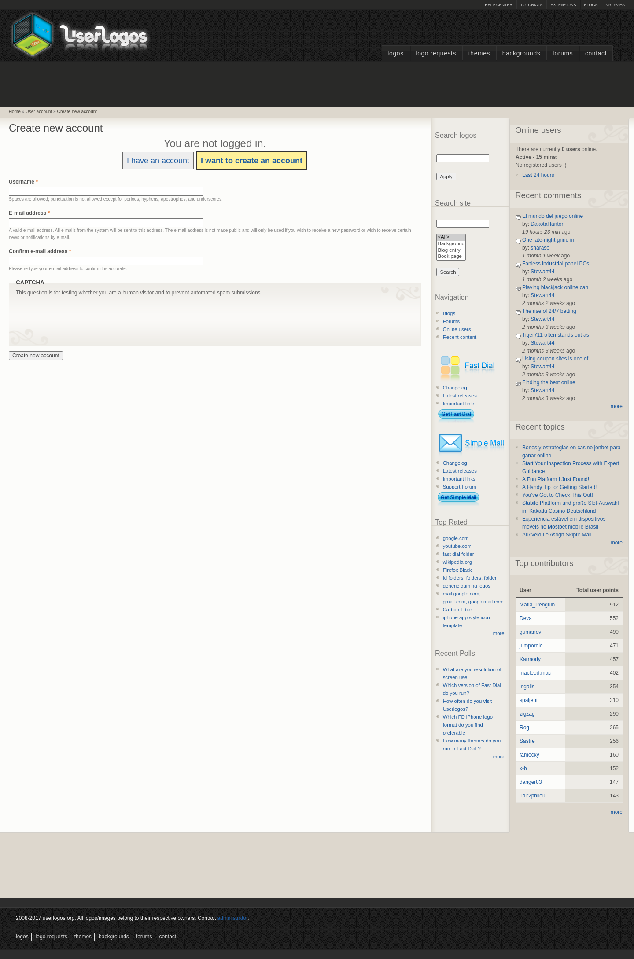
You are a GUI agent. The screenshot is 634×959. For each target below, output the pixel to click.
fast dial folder (458, 554)
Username (23, 182)
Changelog (455, 387)
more (499, 633)
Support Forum (459, 486)
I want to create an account (251, 160)
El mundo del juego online (552, 216)
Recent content (460, 337)
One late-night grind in (548, 240)
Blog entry (451, 250)
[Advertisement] (317, 83)
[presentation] (83, 314)
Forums (563, 53)
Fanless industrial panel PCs (555, 264)
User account (39, 111)
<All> (451, 237)
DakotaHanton (547, 224)
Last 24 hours (538, 175)
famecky (529, 755)
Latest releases (460, 395)
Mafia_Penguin (537, 605)
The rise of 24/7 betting (549, 311)
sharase (540, 248)
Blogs (590, 5)
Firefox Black (457, 570)
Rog (524, 727)
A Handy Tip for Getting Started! (559, 487)
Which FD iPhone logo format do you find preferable (468, 724)
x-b (523, 768)
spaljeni (529, 700)
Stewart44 (542, 271)
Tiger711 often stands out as (555, 335)
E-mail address (29, 213)
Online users (457, 329)
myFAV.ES (615, 5)
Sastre (527, 741)
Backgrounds (521, 53)
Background (451, 244)
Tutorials (531, 5)
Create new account (77, 111)
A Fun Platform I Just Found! (555, 479)
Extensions (563, 5)
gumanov (530, 632)
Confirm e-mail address (40, 251)
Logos (395, 53)
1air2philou (533, 796)
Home (15, 111)
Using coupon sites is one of (555, 359)
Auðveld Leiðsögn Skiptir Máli (556, 535)
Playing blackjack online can (555, 287)
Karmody (530, 659)
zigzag (527, 714)
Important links (459, 403)
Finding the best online (548, 382)
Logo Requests (436, 53)
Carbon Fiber (457, 609)
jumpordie (531, 646)
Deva (526, 618)
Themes (479, 53)
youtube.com (457, 546)
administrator (232, 918)
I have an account (158, 160)
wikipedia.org (457, 562)
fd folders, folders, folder (470, 578)
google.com (456, 538)
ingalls (527, 686)
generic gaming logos (466, 585)
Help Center (498, 5)
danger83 (531, 782)
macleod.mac (535, 673)
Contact (596, 53)
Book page (451, 257)
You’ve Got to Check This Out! (557, 495)
